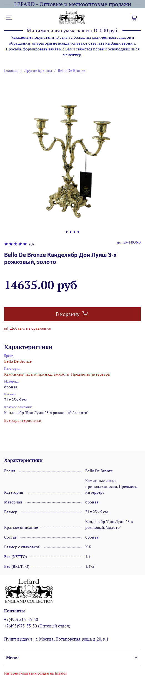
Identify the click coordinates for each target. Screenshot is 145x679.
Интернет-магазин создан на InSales (35, 673)
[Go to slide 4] (78, 232)
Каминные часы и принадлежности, (37, 374)
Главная (11, 70)
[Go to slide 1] (67, 232)
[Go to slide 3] (74, 232)
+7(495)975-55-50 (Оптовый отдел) (37, 626)
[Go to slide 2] (70, 232)
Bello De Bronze (71, 70)
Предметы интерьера (90, 374)
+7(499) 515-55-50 (21, 619)
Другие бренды (38, 70)
